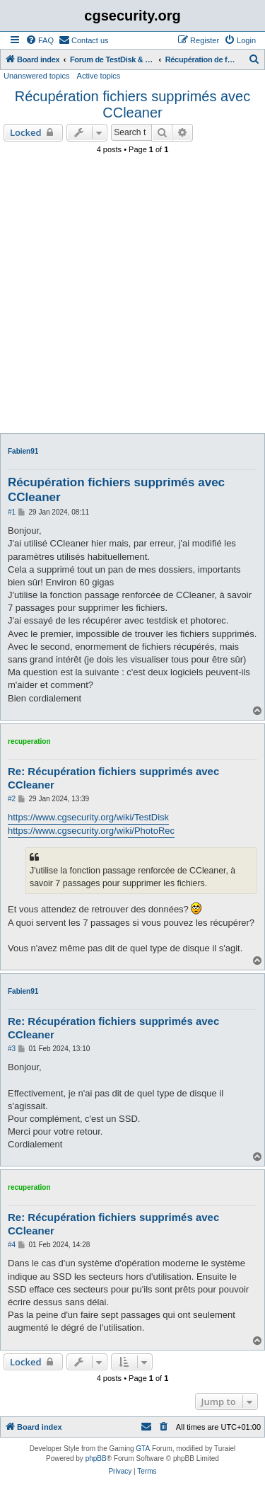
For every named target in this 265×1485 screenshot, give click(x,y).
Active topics (99, 75)
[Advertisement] (132, 297)
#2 (12, 799)
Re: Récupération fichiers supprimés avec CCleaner (113, 778)
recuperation (29, 741)
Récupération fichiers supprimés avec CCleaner (133, 104)
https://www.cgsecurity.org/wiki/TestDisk (88, 817)
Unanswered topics (37, 75)
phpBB (96, 1458)
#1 (12, 512)
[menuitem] (39, 40)
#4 (12, 1245)
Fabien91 (23, 451)
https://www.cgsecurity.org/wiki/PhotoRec (91, 830)
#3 (12, 1049)
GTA (143, 1448)
